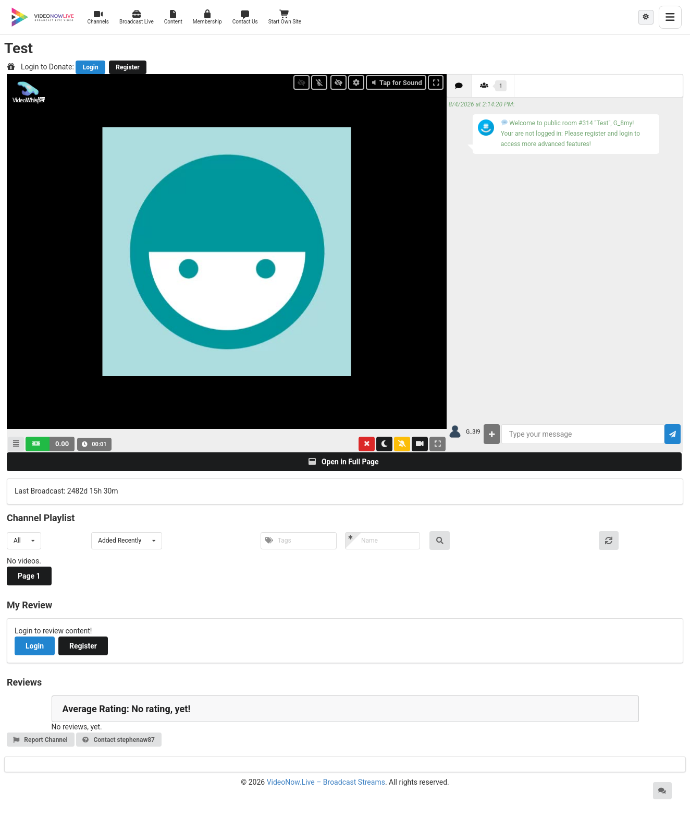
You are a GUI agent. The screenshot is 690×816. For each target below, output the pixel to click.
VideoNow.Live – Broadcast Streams (326, 782)
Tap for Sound (396, 83)
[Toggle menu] (670, 17)
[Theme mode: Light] (646, 17)
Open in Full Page (343, 462)
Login (90, 67)
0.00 (62, 444)
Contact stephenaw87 (118, 739)
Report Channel (40, 739)
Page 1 (29, 576)
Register (127, 67)
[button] (50, 444)
